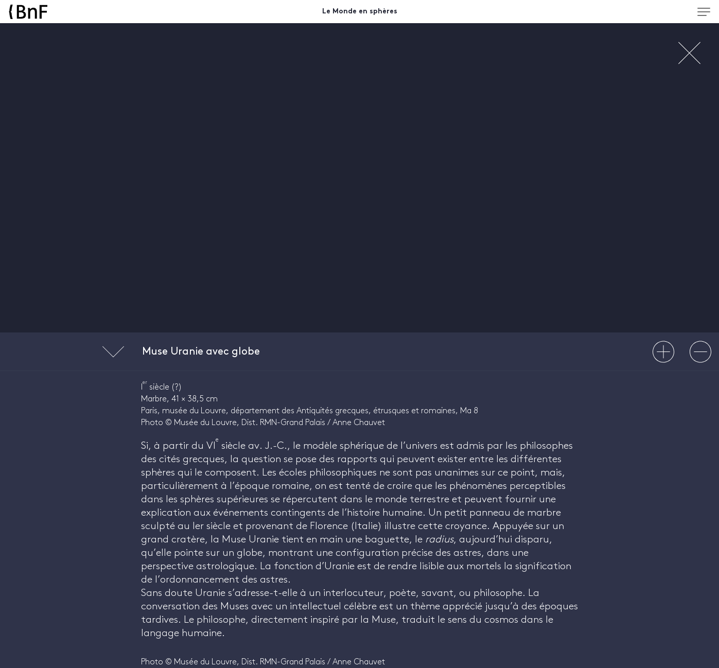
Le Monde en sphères (359, 11)
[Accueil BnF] (96, 12)
